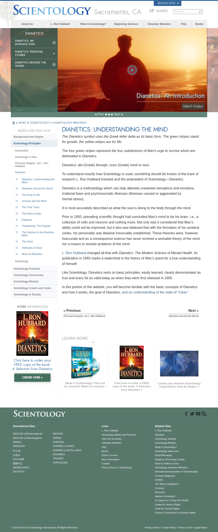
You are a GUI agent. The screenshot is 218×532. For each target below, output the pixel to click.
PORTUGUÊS (60, 462)
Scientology (21, 261)
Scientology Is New (26, 157)
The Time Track (30, 207)
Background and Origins (28, 136)
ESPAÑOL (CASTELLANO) (67, 450)
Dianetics (20, 172)
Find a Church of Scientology (117, 467)
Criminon (159, 488)
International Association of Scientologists (176, 471)
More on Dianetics (32, 254)
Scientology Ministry (26, 281)
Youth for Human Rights (167, 508)
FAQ (183, 24)
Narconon (160, 492)
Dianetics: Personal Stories (29, 53)
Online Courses (110, 455)
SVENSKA (58, 442)
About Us (27, 24)
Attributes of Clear (32, 247)
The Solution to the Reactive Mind (38, 234)
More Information (110, 459)
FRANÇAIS (19, 446)
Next (117, 114)
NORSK (57, 438)
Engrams (27, 219)
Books (199, 24)
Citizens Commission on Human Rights (175, 512)
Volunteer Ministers (159, 24)
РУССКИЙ (18, 459)
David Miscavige (163, 455)
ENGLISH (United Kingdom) (27, 438)
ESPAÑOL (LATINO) (63, 446)
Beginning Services (126, 24)
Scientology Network (165, 439)
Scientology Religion (165, 443)
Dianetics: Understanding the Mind (38, 181)
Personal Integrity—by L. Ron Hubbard (31, 165)
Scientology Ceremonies (28, 275)
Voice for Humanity (111, 439)
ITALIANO (58, 458)
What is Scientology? (93, 24)
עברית (17, 450)
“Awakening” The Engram (36, 226)
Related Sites (168, 3)
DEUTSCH (18, 471)
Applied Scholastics (165, 496)
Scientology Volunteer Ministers (171, 467)
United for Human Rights (168, 504)
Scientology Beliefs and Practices (119, 434)
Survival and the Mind (34, 201)
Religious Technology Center (170, 459)
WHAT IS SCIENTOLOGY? (34, 123)
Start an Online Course (167, 463)
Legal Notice (200, 527)
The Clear (27, 241)
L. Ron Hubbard (60, 24)
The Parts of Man (31, 213)
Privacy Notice (152, 527)
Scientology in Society (27, 294)
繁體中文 (17, 463)
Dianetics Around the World (30, 64)
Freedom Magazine (165, 476)
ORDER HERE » (32, 377)
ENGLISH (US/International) (27, 433)
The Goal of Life (31, 194)
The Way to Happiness (167, 484)
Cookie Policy (169, 527)
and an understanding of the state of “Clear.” (155, 292)
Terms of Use (185, 527)
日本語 (16, 455)
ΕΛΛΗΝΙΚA (59, 454)
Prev (101, 114)
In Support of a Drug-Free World (171, 500)
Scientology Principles (27, 143)
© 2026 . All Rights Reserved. (44, 527)
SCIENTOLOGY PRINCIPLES (69, 123)
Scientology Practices (27, 268)
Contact (106, 463)
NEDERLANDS (21, 467)
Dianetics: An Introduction (25, 42)
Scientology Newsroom (167, 451)
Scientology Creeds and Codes (32, 288)
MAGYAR (58, 433)
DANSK (17, 442)
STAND (159, 480)
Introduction (21, 150)
